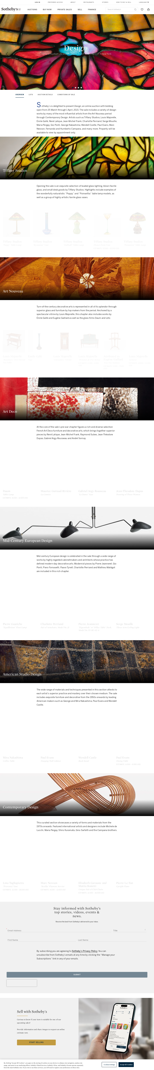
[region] (77, 1064)
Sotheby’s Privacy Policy (84, 971)
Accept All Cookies (126, 1065)
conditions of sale (66, 94)
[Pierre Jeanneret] (95, 622)
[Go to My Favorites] (142, 9)
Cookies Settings (109, 1065)
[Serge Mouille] (133, 622)
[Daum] (20, 489)
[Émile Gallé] (58, 357)
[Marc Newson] (58, 881)
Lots (31, 94)
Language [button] (143, 2)
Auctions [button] (32, 10)
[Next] (147, 54)
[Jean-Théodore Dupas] (133, 489)
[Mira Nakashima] (20, 756)
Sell (80, 10)
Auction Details (45, 94)
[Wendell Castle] (95, 756)
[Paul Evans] (58, 756)
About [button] (73, 2)
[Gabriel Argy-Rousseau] (95, 489)
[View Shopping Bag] (148, 9)
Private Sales (65, 10)
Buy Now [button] (47, 10)
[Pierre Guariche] (20, 622)
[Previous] (7, 54)
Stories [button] (105, 2)
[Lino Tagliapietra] (20, 881)
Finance (92, 10)
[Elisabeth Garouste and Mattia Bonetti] (95, 881)
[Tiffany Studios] (20, 228)
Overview (19, 94)
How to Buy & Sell (123, 2)
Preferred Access (55, 2)
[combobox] (121, 9)
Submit (77, 995)
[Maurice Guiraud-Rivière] (58, 489)
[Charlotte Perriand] (58, 622)
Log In (37, 2)
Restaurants (88, 2)
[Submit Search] (135, 9)
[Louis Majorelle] (20, 357)
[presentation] (22, 1003)
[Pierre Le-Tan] (133, 881)
